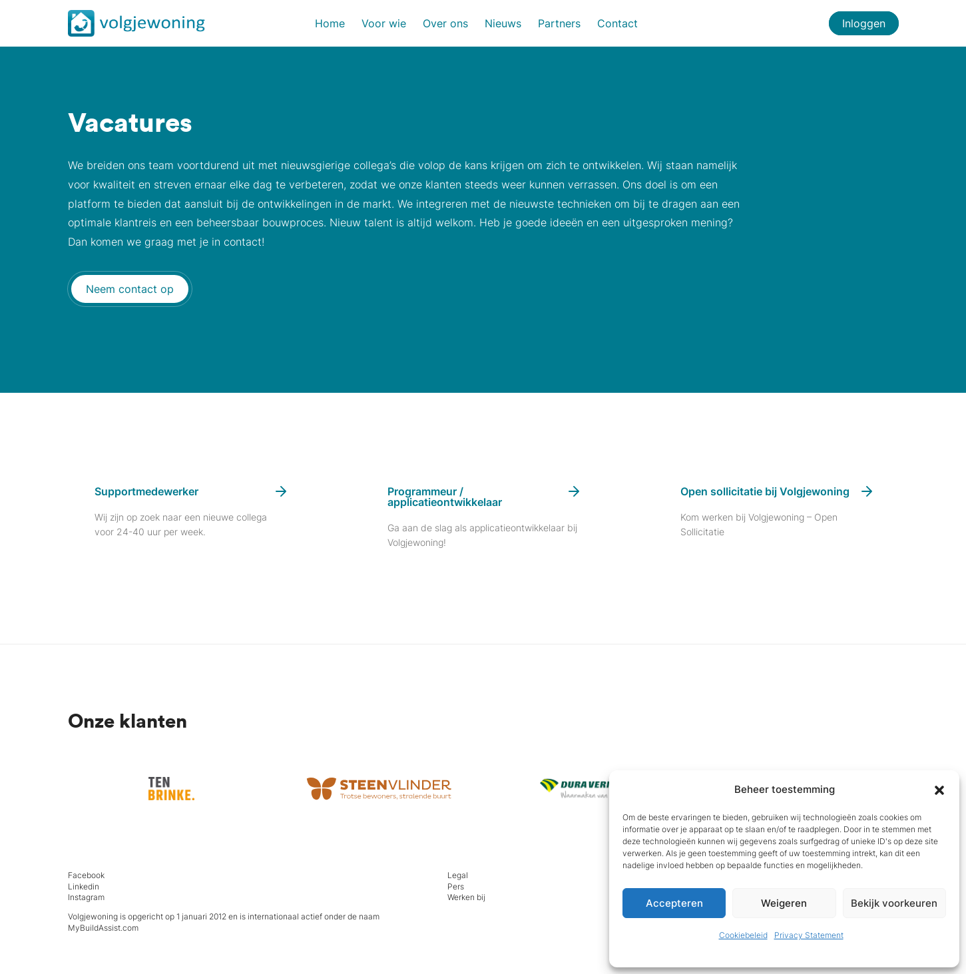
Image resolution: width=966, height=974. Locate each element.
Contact (617, 23)
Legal (457, 875)
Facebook (86, 875)
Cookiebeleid (743, 935)
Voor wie (384, 23)
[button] (939, 789)
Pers (455, 886)
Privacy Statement (809, 935)
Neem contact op (130, 289)
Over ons (445, 23)
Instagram (86, 897)
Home (330, 23)
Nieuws (503, 23)
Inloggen (863, 23)
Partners (559, 23)
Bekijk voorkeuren (894, 903)
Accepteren (674, 903)
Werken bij (466, 897)
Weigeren (784, 903)
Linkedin (83, 886)
